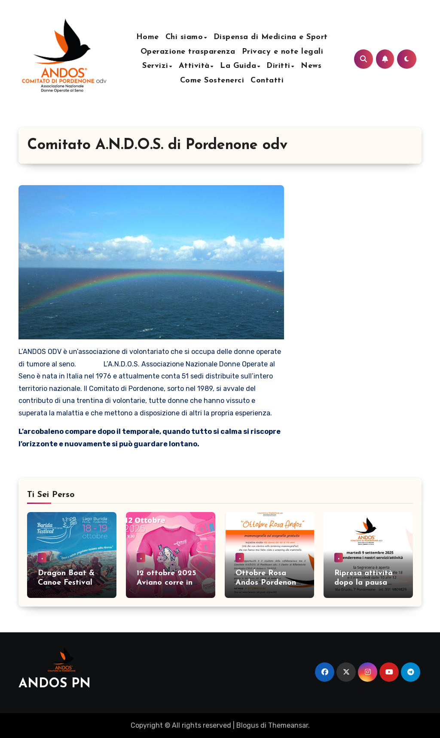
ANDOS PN (54, 684)
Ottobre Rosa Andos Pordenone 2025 (267, 582)
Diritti (278, 66)
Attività (194, 66)
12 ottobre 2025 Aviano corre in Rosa (166, 582)
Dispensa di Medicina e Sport (271, 37)
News (311, 66)
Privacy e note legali (283, 52)
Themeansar (288, 725)
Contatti (267, 80)
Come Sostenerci (212, 80)
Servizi (155, 66)
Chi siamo (184, 37)
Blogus (247, 725)
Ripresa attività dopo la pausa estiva (363, 582)
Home (147, 37)
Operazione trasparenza (188, 52)
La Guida (238, 66)
